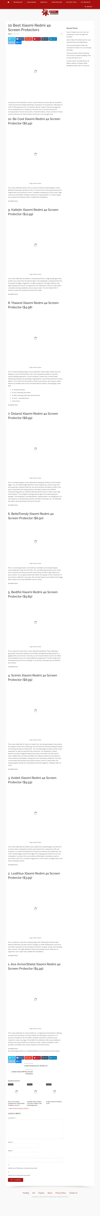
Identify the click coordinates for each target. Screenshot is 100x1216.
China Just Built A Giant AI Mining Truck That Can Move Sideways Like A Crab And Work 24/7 (79, 55)
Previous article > (23, 1108)
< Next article (12, 1108)
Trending (26, 1193)
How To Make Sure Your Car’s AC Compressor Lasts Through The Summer (78, 34)
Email (10, 1151)
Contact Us (73, 1193)
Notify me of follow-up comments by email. (22, 1168)
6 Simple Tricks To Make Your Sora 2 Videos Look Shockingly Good (34, 1103)
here (16, 201)
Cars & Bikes (31, 2)
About (50, 1193)
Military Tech (71, 2)
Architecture (57, 2)
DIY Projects (85, 2)
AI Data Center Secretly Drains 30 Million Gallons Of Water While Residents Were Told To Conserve (78, 63)
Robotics (43, 2)
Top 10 (10, 1084)
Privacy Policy (60, 1193)
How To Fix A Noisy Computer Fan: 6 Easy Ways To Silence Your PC (16, 1103)
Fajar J (10, 34)
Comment (12, 1118)
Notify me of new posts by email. (19, 1175)
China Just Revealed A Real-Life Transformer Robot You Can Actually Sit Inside (79, 47)
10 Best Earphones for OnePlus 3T (35, 1066)
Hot (33, 1193)
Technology (18, 2)
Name (10, 1142)
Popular (41, 1193)
